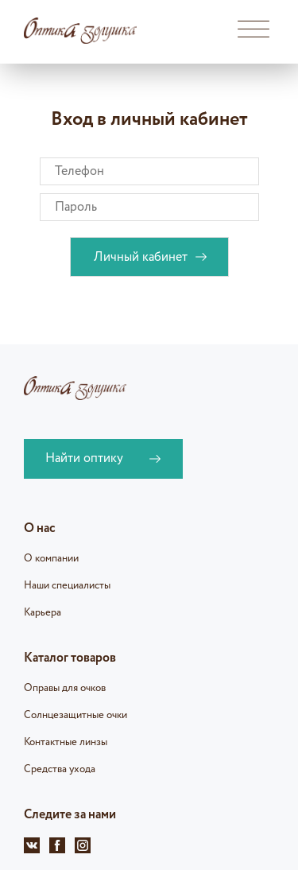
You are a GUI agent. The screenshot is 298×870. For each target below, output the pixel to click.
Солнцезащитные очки (75, 715)
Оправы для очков (65, 688)
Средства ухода (59, 769)
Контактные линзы (65, 742)
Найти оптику (84, 458)
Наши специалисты (67, 585)
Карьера (42, 612)
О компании (51, 558)
